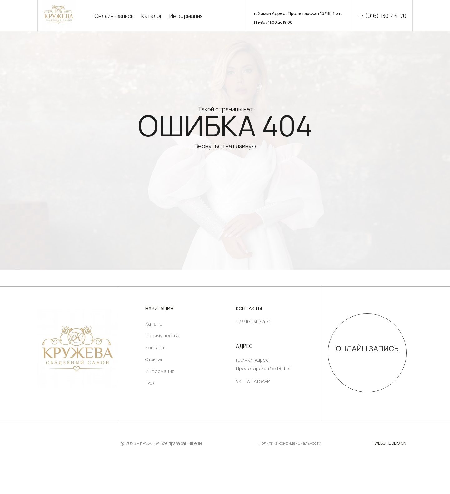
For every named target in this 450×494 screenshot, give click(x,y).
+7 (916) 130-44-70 (382, 15)
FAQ (149, 383)
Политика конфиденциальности (290, 443)
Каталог (151, 15)
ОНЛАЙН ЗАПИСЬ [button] (367, 348)
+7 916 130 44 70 (254, 321)
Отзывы (153, 359)
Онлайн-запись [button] (114, 15)
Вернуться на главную (225, 146)
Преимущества (162, 335)
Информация (186, 15)
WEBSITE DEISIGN (390, 443)
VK (239, 381)
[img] (78, 348)
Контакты (155, 347)
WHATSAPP (258, 381)
